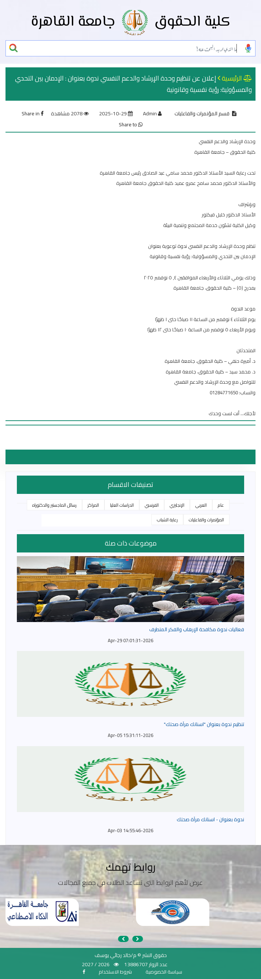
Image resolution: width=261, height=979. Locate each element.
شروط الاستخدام (115, 971)
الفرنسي (152, 505)
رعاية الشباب (167, 519)
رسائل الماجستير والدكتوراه (54, 505)
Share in (33, 113)
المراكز (93, 505)
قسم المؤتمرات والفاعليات (201, 113)
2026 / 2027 (96, 964)
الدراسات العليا (122, 505)
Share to (131, 124)
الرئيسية (232, 78)
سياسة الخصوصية (164, 971)
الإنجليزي (177, 505)
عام (221, 505)
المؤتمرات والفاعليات (206, 519)
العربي (201, 505)
